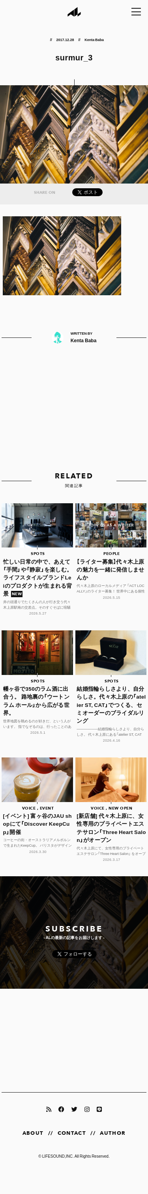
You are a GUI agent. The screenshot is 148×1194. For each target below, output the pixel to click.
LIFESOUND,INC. (58, 1156)
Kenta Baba (94, 39)
